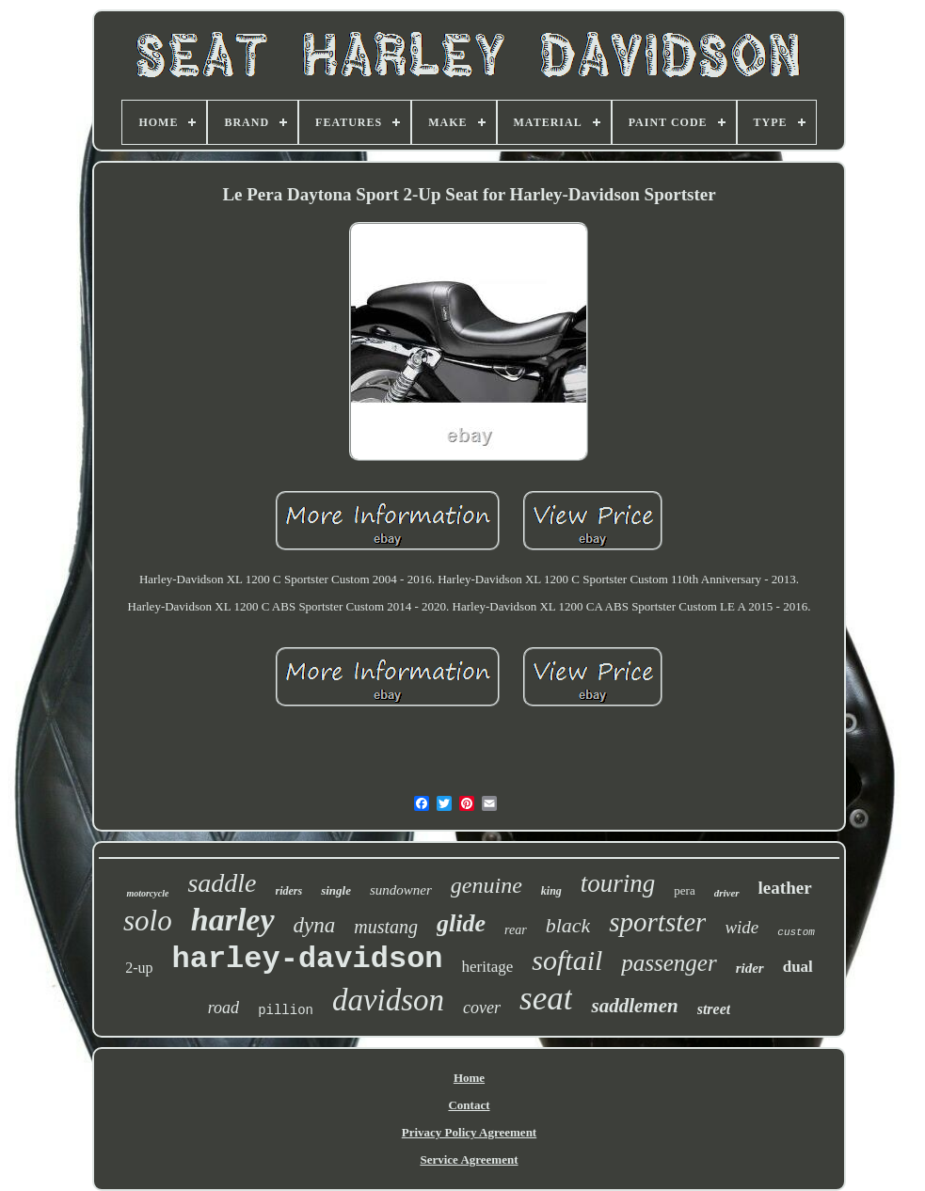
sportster (657, 922)
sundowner (401, 889)
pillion (285, 1010)
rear (515, 930)
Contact (468, 1105)
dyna (315, 925)
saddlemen (634, 1005)
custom (796, 932)
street (714, 1009)
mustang (386, 926)
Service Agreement (469, 1159)
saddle (221, 882)
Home (469, 1078)
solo (147, 920)
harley (233, 919)
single (336, 890)
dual (798, 967)
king (551, 890)
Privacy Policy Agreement (469, 1132)
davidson (388, 1000)
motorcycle (147, 893)
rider (750, 968)
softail (567, 960)
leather (785, 887)
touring (618, 883)
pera (684, 890)
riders (289, 890)
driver (727, 892)
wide (741, 927)
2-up (138, 968)
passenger (668, 963)
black (568, 925)
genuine (486, 885)
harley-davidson (306, 959)
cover (482, 1007)
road (223, 1007)
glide (461, 923)
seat (545, 998)
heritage (488, 967)
